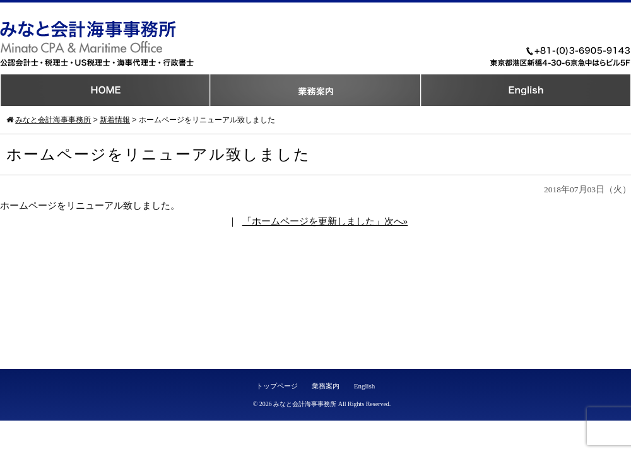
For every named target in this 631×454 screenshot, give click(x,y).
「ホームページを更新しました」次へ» (325, 221)
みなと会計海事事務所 (304, 403)
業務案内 (325, 386)
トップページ (277, 386)
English (364, 386)
